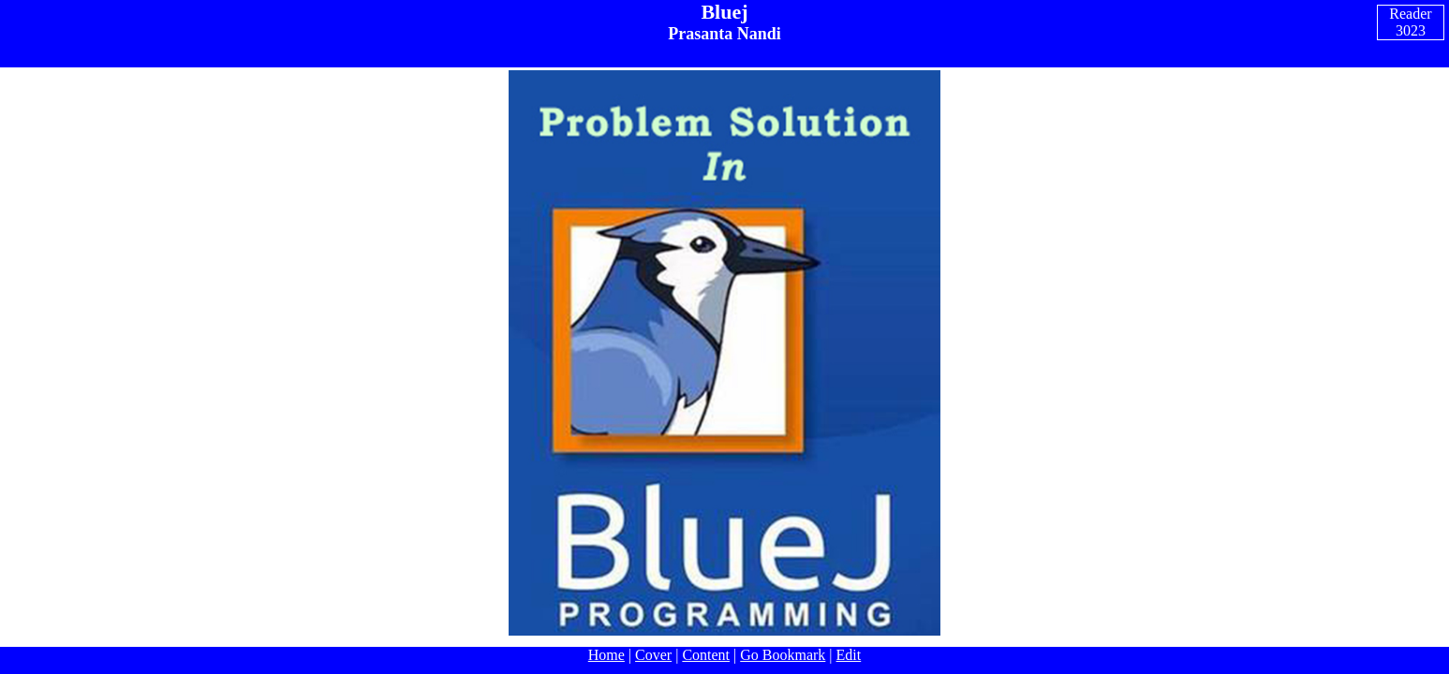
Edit (849, 655)
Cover (653, 655)
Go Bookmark (782, 655)
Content (706, 655)
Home (606, 655)
